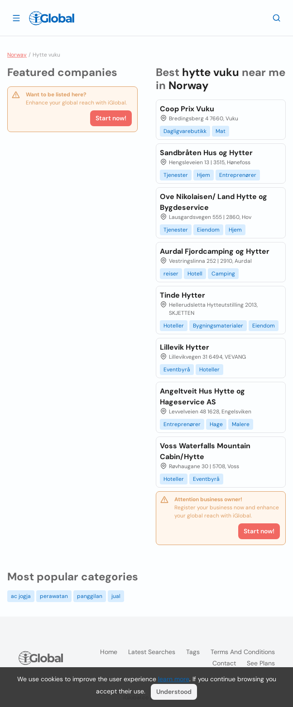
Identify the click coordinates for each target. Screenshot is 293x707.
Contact (224, 663)
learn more (173, 679)
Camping (223, 273)
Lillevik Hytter (184, 347)
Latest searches (151, 652)
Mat (221, 131)
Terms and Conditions (243, 652)
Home (108, 652)
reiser (170, 273)
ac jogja (21, 596)
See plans (261, 663)
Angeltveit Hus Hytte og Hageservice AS (202, 396)
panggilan (89, 596)
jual (115, 596)
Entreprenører (237, 175)
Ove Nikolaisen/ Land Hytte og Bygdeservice (213, 202)
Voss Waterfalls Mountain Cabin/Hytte (205, 451)
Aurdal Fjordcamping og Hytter (214, 251)
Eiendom (208, 229)
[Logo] (51, 18)
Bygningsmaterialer (218, 325)
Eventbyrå (176, 369)
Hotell (194, 273)
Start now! (111, 118)
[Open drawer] (16, 18)
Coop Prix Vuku (187, 109)
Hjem (203, 175)
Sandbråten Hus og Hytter (206, 152)
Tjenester (175, 175)
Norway (17, 54)
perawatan (54, 596)
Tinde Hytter (182, 295)
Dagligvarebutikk (185, 131)
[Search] (277, 18)
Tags (193, 652)
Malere (241, 424)
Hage (216, 424)
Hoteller (173, 325)
